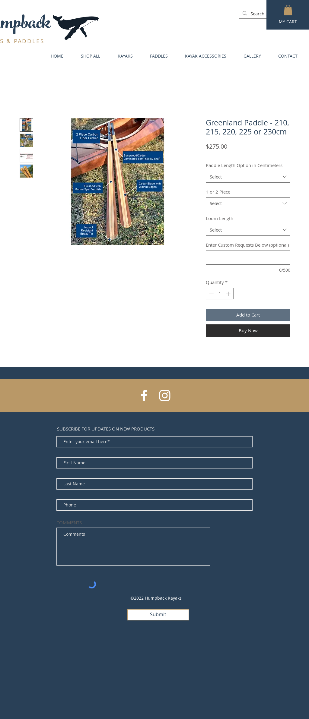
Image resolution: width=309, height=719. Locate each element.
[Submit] (158, 614)
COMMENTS (69, 522)
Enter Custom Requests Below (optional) (247, 245)
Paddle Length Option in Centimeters (244, 165)
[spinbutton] (220, 293)
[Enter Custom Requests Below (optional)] (248, 257)
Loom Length (219, 218)
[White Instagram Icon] (164, 395)
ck (43, 25)
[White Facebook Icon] (143, 395)
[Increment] (229, 293)
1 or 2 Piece (218, 192)
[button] (288, 10)
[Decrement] (211, 293)
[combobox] (248, 177)
